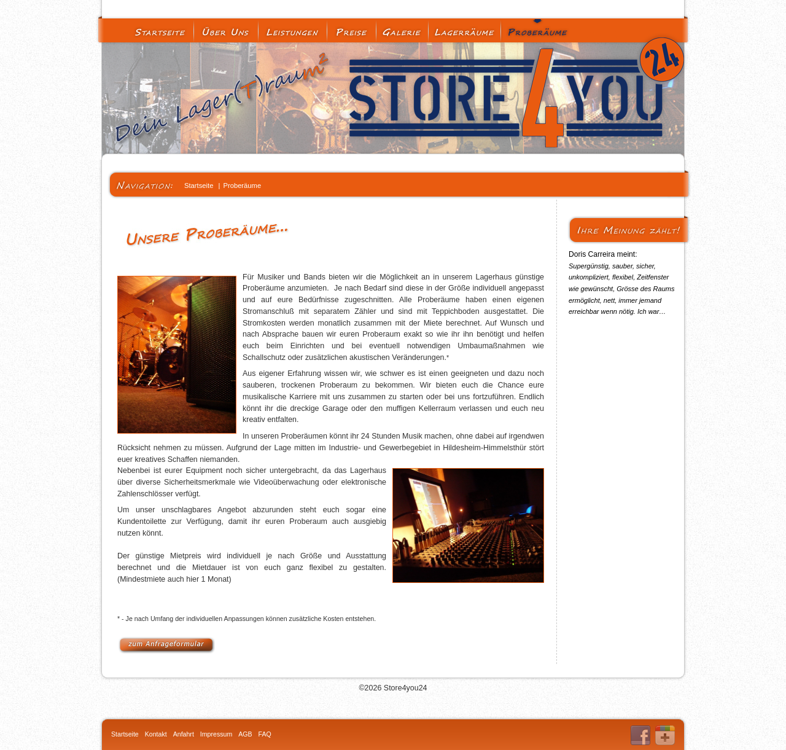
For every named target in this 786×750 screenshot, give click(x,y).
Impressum (216, 734)
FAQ (265, 734)
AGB (245, 734)
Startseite (125, 734)
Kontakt (156, 734)
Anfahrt (183, 734)
